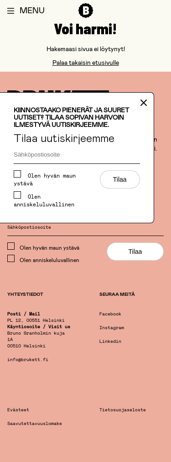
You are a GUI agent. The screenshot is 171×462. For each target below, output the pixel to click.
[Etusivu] (85, 18)
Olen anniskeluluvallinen (44, 199)
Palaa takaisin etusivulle (85, 62)
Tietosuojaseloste (122, 410)
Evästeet (18, 410)
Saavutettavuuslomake (34, 424)
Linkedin (110, 342)
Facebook (110, 314)
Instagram (111, 328)
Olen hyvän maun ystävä (45, 178)
